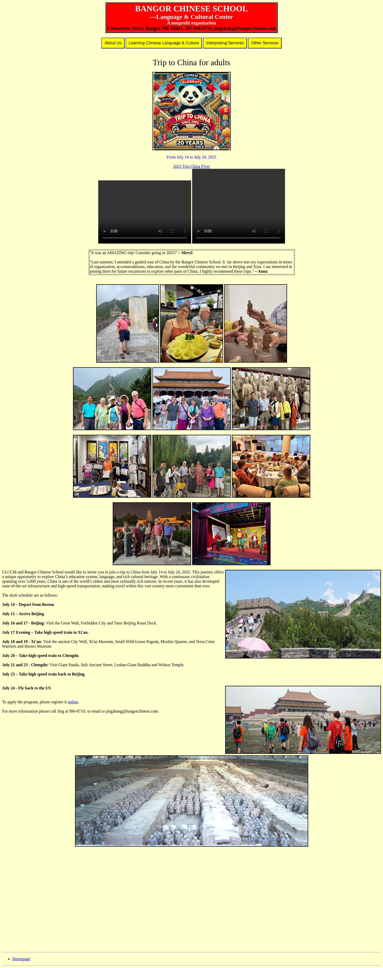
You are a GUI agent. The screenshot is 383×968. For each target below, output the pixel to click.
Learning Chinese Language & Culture (164, 43)
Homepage (21, 959)
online (73, 702)
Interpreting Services (225, 43)
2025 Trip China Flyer (191, 166)
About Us (112, 43)
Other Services (265, 43)
